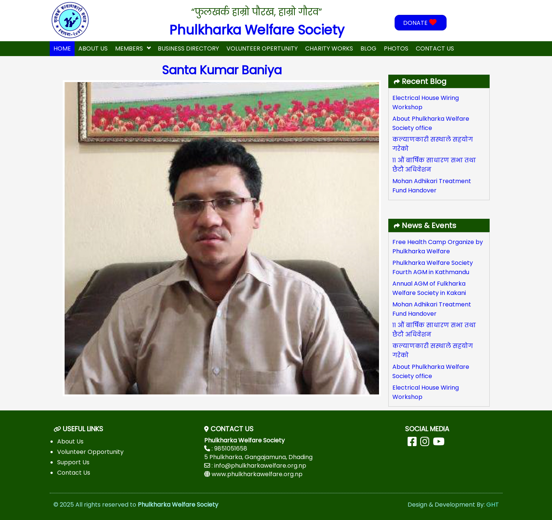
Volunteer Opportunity (90, 452)
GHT (492, 504)
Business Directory (188, 48)
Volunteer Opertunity (262, 48)
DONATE (420, 23)
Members (129, 48)
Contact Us (435, 48)
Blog (368, 48)
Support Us (73, 462)
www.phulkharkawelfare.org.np (257, 474)
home (62, 48)
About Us (93, 48)
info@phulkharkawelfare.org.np (260, 465)
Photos (396, 48)
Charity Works (329, 48)
